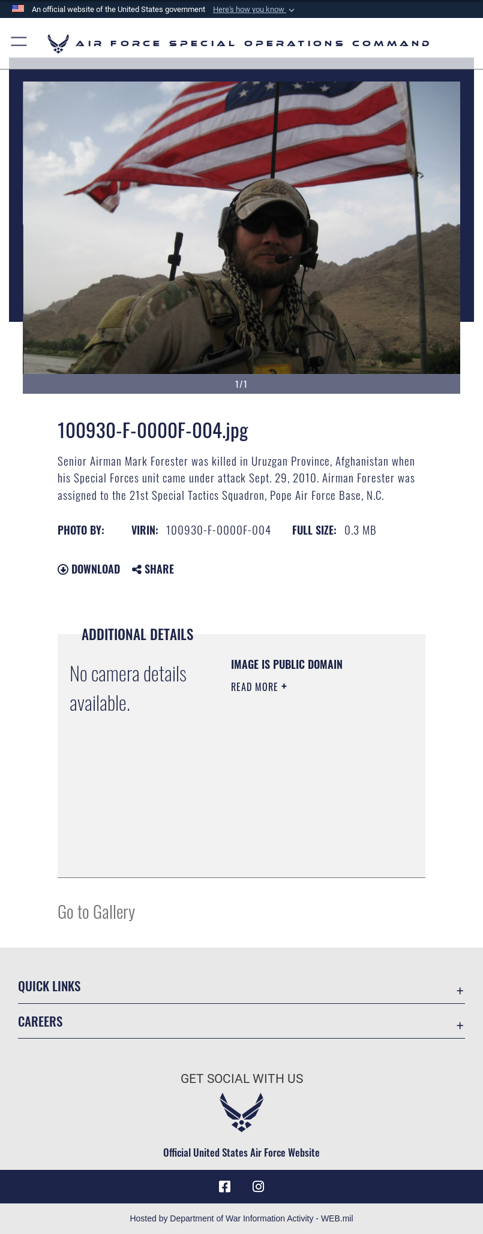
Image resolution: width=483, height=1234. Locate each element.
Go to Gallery (96, 911)
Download (89, 569)
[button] (255, 10)
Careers (40, 1021)
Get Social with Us (242, 1079)
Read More (256, 687)
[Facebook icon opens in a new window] (224, 1187)
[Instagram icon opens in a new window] (259, 1187)
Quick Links (49, 985)
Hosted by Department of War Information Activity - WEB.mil (241, 1218)
